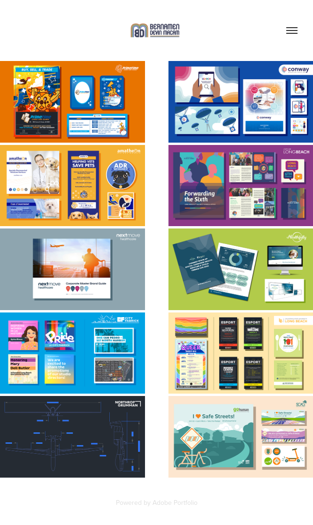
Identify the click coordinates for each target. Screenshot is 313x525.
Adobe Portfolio (175, 502)
